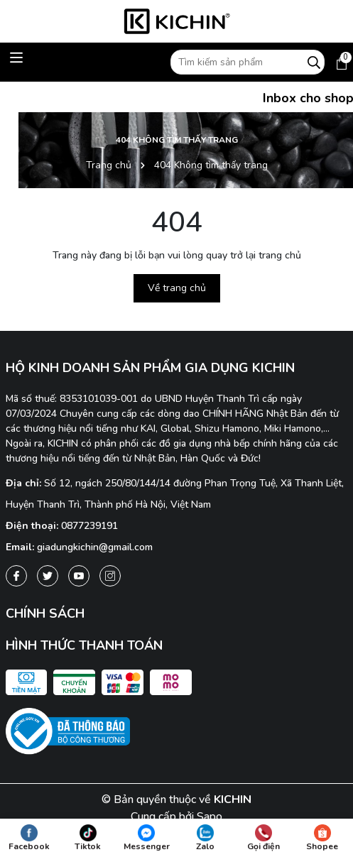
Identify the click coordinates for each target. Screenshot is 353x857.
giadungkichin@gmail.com (95, 547)
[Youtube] (78, 575)
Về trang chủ (177, 288)
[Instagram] (110, 575)
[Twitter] (47, 575)
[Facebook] (16, 575)
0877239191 (89, 526)
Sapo (209, 816)
